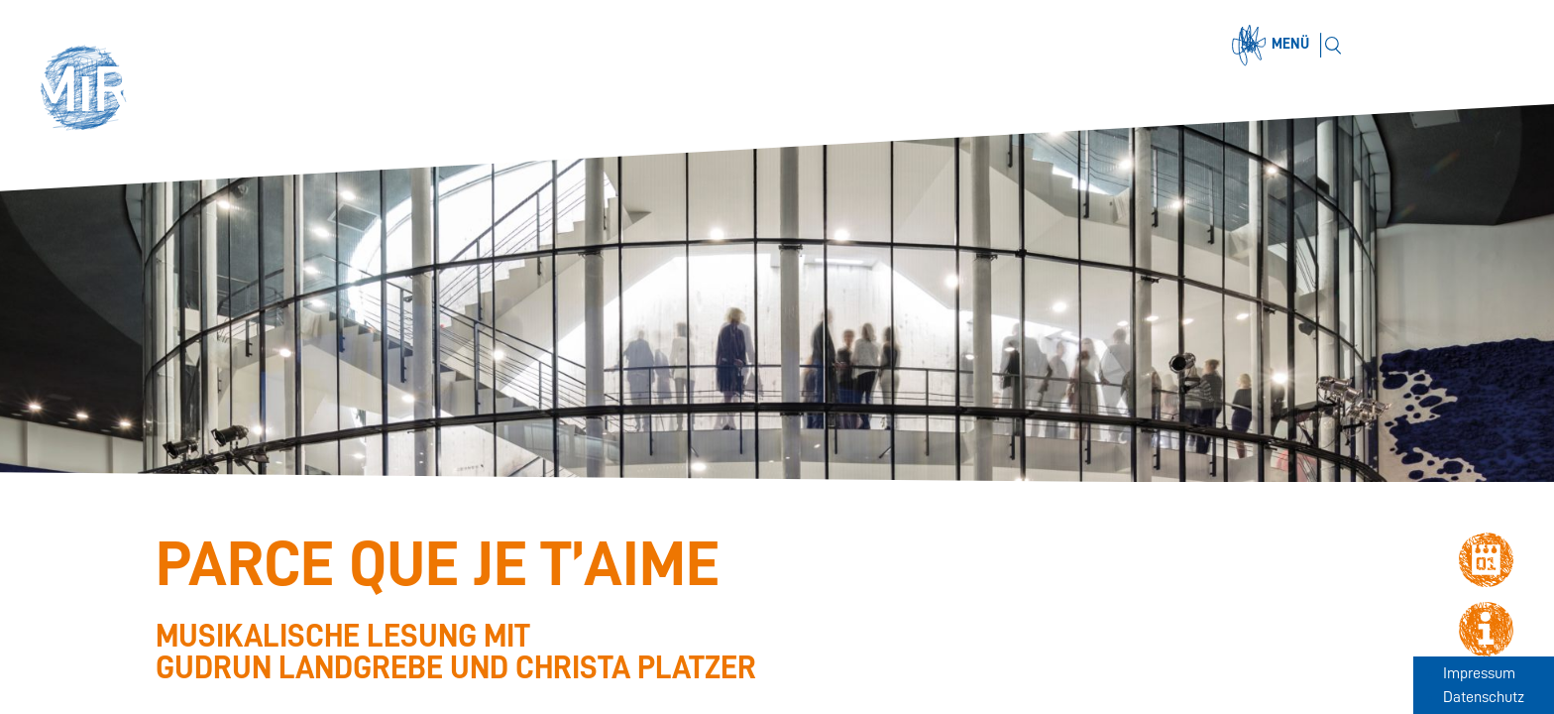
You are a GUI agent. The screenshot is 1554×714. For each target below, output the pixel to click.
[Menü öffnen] (1273, 45)
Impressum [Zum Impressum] (1479, 673)
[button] (91, 91)
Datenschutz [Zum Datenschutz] (1483, 697)
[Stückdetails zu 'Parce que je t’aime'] (583, 608)
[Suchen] (1332, 45)
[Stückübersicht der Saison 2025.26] (50, 648)
